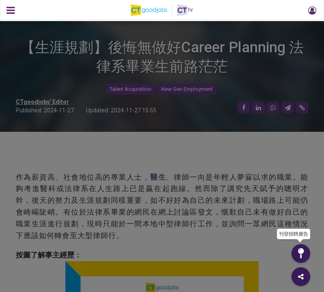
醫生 (158, 177)
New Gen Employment (187, 89)
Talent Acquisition (130, 89)
